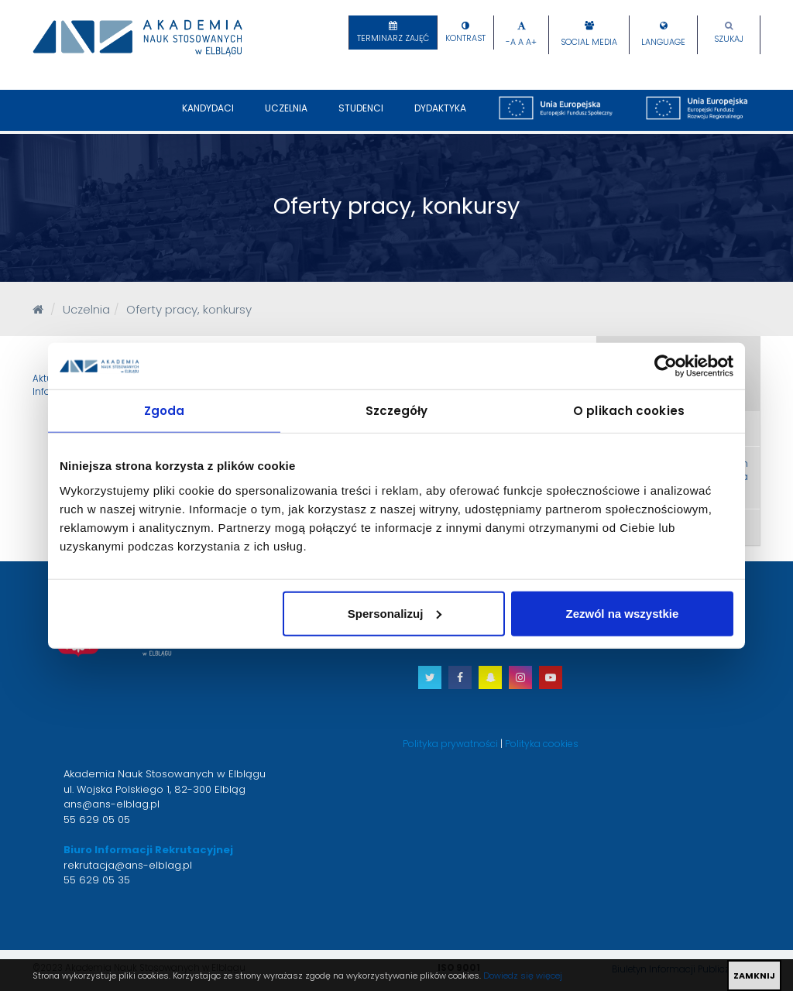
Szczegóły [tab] (397, 411)
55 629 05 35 (97, 880)
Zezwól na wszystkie (622, 612)
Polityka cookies (541, 743)
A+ (531, 42)
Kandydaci (208, 116)
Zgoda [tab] (164, 411)
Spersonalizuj (395, 612)
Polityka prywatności (450, 743)
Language (663, 42)
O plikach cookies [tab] (629, 411)
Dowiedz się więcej (522, 975)
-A (511, 42)
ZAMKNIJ (754, 975)
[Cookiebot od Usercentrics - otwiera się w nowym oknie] (665, 366)
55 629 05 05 (97, 819)
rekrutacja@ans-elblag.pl (128, 865)
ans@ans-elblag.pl (112, 804)
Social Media (589, 42)
